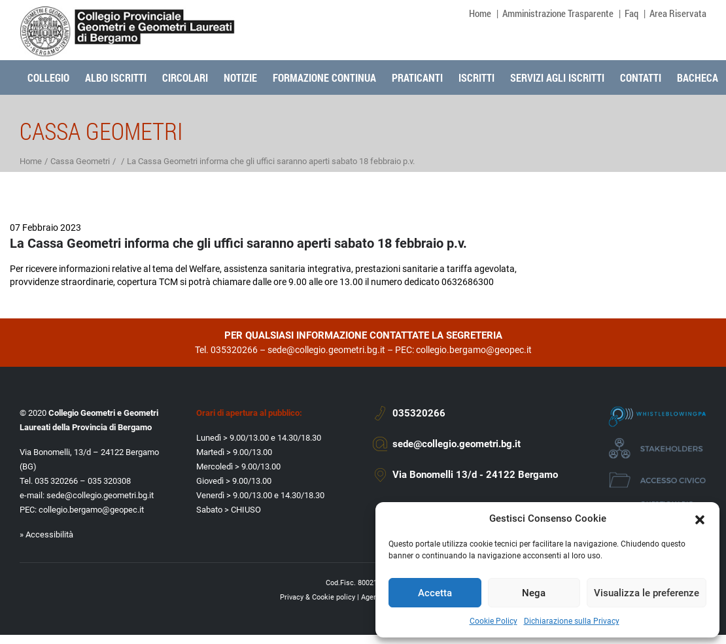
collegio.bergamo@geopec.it (474, 350)
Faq (631, 13)
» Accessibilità (46, 534)
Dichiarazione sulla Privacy (571, 621)
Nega (533, 593)
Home (480, 13)
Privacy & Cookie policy (317, 597)
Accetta (435, 593)
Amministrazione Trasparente (558, 13)
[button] (699, 518)
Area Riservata (677, 13)
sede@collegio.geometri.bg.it (326, 350)
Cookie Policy (493, 621)
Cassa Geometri (80, 161)
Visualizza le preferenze (646, 593)
